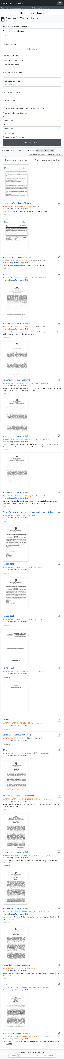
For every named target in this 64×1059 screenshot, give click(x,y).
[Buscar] (32, 35)
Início (4, 117)
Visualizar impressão (9, 150)
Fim (4, 125)
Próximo (51, 1056)
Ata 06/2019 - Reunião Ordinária (16, 380)
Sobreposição (10, 137)
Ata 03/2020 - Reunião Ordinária (16, 492)
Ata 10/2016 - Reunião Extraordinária (18, 796)
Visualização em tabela (44, 150)
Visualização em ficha (27, 150)
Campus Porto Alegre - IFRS (18, 209)
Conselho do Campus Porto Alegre (17, 735)
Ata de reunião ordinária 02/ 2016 (17, 203)
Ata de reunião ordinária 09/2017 (17, 257)
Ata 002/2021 (8, 564)
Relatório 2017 (9, 668)
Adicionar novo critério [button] (12, 56)
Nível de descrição (9, 85)
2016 (5, 750)
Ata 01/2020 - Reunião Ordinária (16, 436)
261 (45, 1056)
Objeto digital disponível (11, 93)
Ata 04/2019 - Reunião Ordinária (16, 323)
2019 (5, 274)
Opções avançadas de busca (15, 26)
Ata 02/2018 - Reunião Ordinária (16, 1033)
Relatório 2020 (9, 720)
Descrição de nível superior (12, 72)
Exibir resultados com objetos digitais (47, 160)
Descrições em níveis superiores (16, 108)
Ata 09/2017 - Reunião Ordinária (16, 965)
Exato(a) (21, 137)
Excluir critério (32, 49)
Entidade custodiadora (11, 64)
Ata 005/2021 (8, 616)
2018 (5, 984)
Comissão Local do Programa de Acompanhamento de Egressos (29, 512)
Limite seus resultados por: (32, 13)
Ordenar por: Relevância (36, 154)
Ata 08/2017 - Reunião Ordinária (16, 908)
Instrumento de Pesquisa (11, 100)
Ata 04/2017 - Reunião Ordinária (16, 852)
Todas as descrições (38, 108)
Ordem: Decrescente (54, 154)
